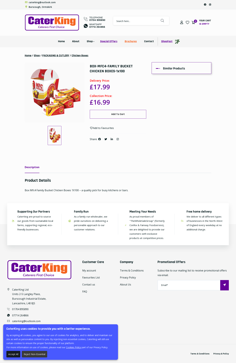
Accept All (13, 354)
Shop (90, 41)
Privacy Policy (128, 277)
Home (61, 41)
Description (32, 167)
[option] (54, 92)
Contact (149, 41)
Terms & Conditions (132, 270)
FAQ (84, 291)
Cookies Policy (73, 347)
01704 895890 (97, 20)
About (75, 41)
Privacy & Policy (221, 353)
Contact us (88, 284)
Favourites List (91, 277)
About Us (125, 284)
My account (89, 270)
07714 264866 (97, 27)
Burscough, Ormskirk (38, 6)
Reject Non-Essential (34, 354)
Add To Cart (118, 114)
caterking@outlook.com (40, 2)
